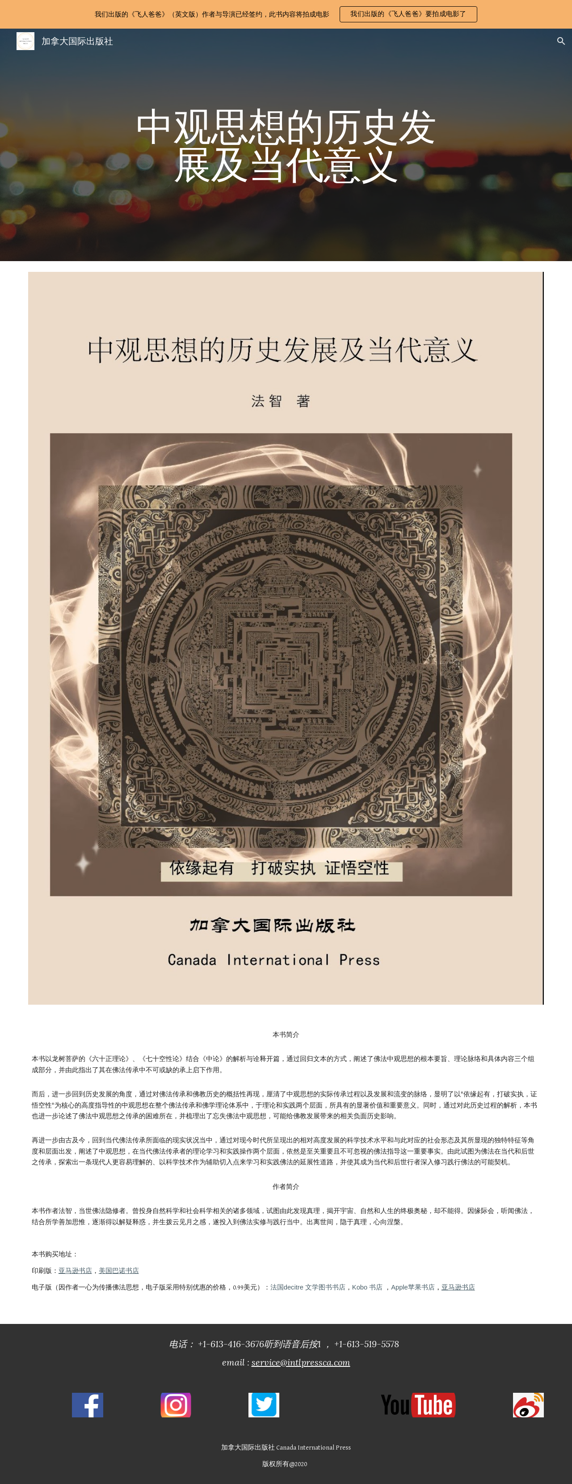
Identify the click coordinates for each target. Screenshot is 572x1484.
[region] (286, 14)
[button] (408, 14)
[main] (286, 145)
